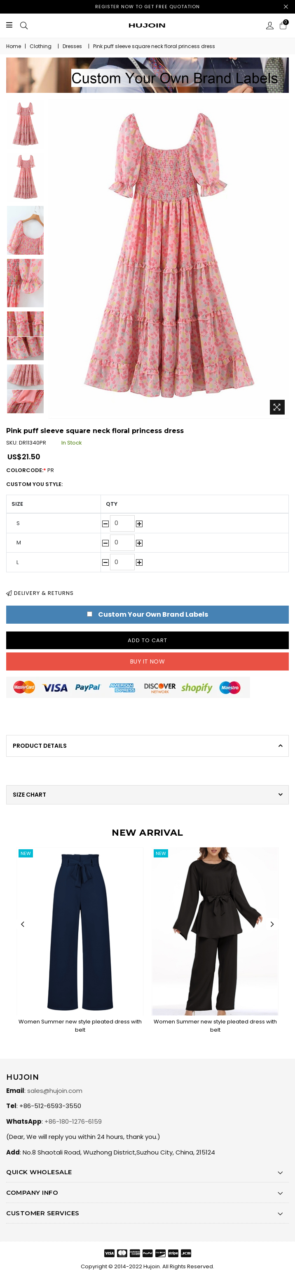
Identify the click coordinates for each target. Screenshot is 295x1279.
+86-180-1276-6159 (73, 1121)
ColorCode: (34, 470)
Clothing (41, 46)
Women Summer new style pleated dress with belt (80, 1026)
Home (13, 46)
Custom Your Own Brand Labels (153, 614)
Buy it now (147, 661)
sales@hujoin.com (54, 1090)
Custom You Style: (34, 484)
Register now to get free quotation (147, 6)
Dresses (72, 46)
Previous (22, 924)
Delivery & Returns (40, 593)
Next (272, 924)
